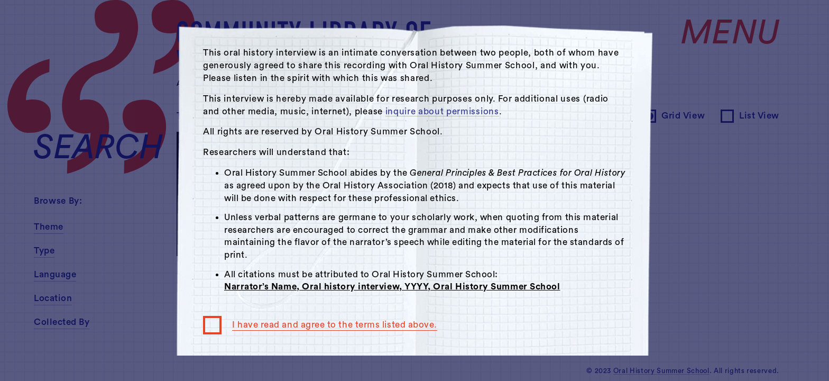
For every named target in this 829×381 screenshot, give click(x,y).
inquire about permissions (442, 111)
